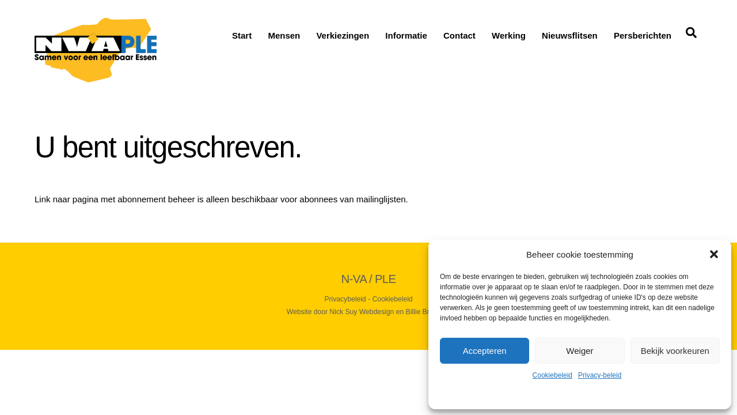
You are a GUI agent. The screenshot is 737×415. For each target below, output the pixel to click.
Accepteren (485, 351)
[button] (714, 254)
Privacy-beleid (599, 375)
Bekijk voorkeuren (675, 351)
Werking (509, 35)
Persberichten (642, 35)
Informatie (406, 35)
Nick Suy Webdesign (362, 312)
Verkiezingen (342, 35)
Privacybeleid (345, 299)
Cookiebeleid (552, 375)
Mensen (284, 35)
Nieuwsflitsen (570, 35)
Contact (459, 35)
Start (242, 35)
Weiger (579, 351)
